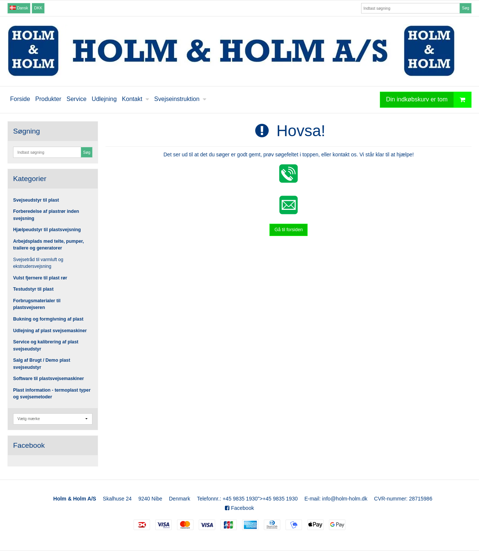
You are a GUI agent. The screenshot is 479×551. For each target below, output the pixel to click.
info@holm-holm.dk (344, 499)
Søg (465, 8)
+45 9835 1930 (240, 499)
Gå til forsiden (288, 229)
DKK (38, 8)
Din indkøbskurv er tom (429, 99)
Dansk (19, 8)
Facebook (239, 508)
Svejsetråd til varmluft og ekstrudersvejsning (38, 263)
